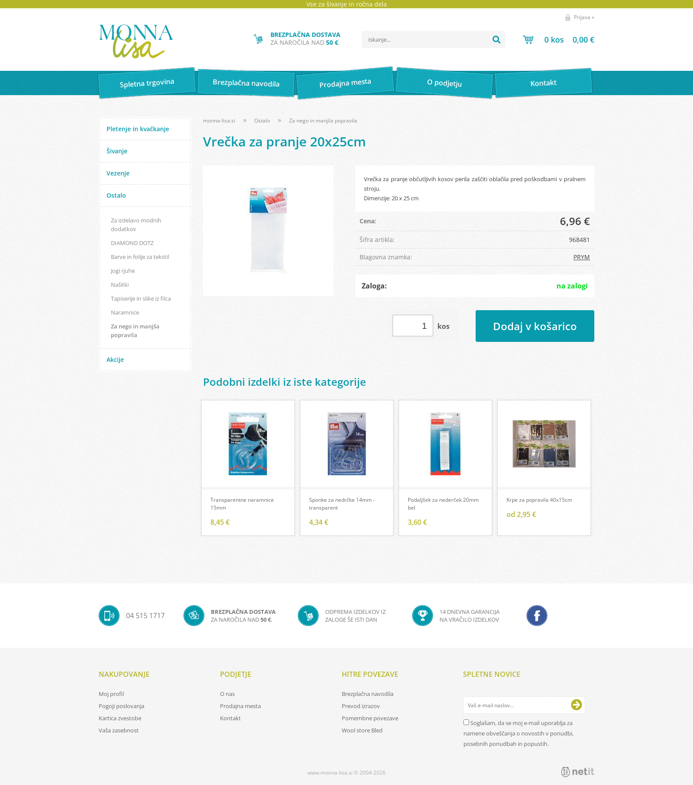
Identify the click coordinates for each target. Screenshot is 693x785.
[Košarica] (558, 39)
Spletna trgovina (147, 83)
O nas (227, 694)
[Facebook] (536, 615)
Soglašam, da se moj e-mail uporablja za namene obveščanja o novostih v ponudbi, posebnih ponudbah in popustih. (518, 733)
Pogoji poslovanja (121, 706)
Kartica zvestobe (120, 718)
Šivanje (117, 151)
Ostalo (116, 195)
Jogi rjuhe (123, 271)
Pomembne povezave (370, 718)
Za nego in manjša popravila (135, 330)
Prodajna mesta (345, 83)
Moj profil (111, 694)
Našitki (120, 284)
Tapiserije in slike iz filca (141, 298)
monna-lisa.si (219, 120)
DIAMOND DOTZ (132, 243)
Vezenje (118, 173)
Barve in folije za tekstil (140, 257)
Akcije (115, 359)
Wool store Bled (362, 730)
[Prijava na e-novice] (576, 705)
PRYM (581, 257)
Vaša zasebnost (119, 730)
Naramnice (125, 312)
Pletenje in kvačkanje (138, 129)
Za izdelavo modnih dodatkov (136, 224)
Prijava (584, 17)
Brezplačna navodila (246, 83)
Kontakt (543, 82)
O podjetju (444, 83)
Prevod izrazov (361, 706)
